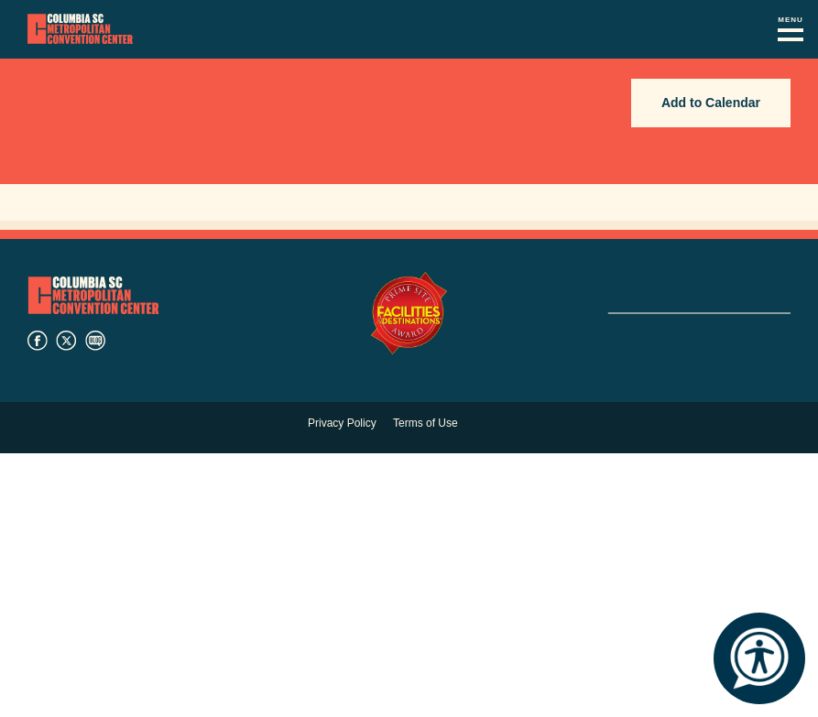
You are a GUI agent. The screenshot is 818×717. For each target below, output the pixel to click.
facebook (37, 341)
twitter (66, 341)
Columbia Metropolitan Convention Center (80, 29)
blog (95, 341)
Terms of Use (425, 423)
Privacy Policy (342, 423)
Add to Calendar (710, 102)
